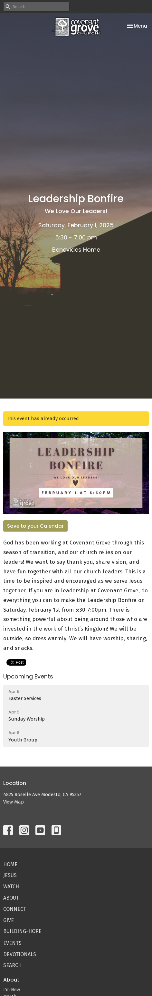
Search (12, 965)
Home (10, 864)
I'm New (11, 989)
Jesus (10, 875)
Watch (11, 887)
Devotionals (19, 954)
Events (12, 943)
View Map (13, 802)
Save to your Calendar (35, 526)
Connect (14, 909)
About (11, 898)
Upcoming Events (28, 676)
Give (8, 920)
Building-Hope (22, 931)
